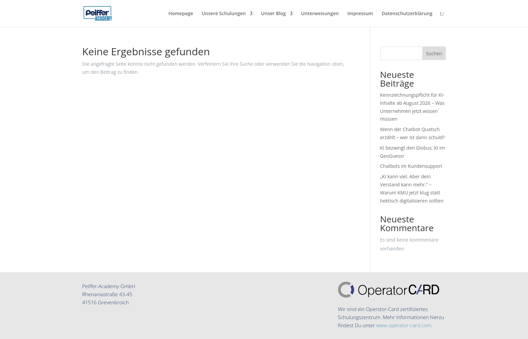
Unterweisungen (320, 14)
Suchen (434, 53)
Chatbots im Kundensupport (411, 166)
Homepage (180, 14)
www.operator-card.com (403, 325)
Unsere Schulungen (224, 14)
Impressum (360, 14)
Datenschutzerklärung (407, 14)
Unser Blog (273, 14)
